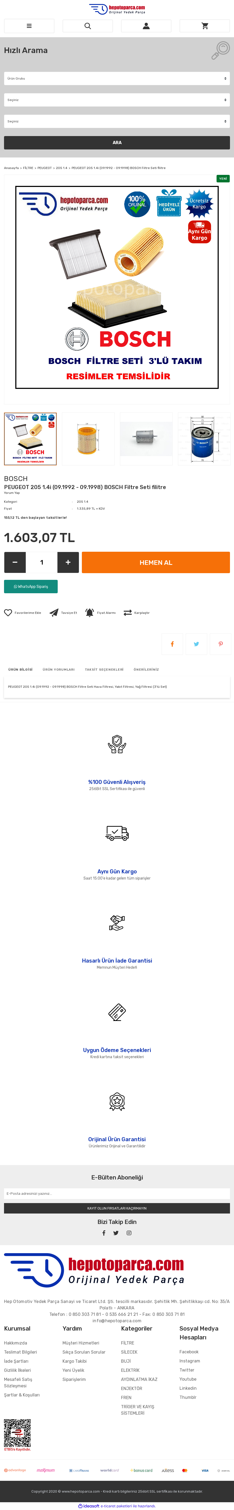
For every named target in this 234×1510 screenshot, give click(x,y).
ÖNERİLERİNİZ (146, 669)
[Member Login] (146, 26)
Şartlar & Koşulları (22, 1395)
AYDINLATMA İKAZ (139, 1379)
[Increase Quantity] (68, 562)
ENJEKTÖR (131, 1388)
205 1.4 (82, 502)
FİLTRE (127, 1343)
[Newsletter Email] (117, 1193)
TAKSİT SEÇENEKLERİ (104, 669)
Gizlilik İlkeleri (17, 1370)
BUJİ (126, 1361)
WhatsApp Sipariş (31, 586)
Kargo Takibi (75, 1361)
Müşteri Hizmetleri (81, 1343)
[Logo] (117, 9)
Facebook (189, 1351)
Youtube (188, 1379)
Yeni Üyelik (73, 1370)
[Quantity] (41, 562)
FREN (126, 1397)
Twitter (187, 1370)
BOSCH (16, 479)
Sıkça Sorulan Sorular (84, 1352)
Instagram (190, 1360)
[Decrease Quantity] (15, 562)
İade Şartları (16, 1361)
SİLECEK (129, 1352)
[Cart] (205, 25)
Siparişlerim (74, 1379)
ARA (117, 142)
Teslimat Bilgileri (20, 1352)
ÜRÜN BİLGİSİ (20, 669)
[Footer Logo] (94, 1270)
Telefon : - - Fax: (117, 1314)
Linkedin (188, 1388)
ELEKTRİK (130, 1370)
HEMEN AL (156, 562)
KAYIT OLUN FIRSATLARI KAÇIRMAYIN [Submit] (117, 1208)
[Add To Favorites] (22, 613)
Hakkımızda (15, 1343)
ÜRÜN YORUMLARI (59, 669)
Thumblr (188, 1397)
